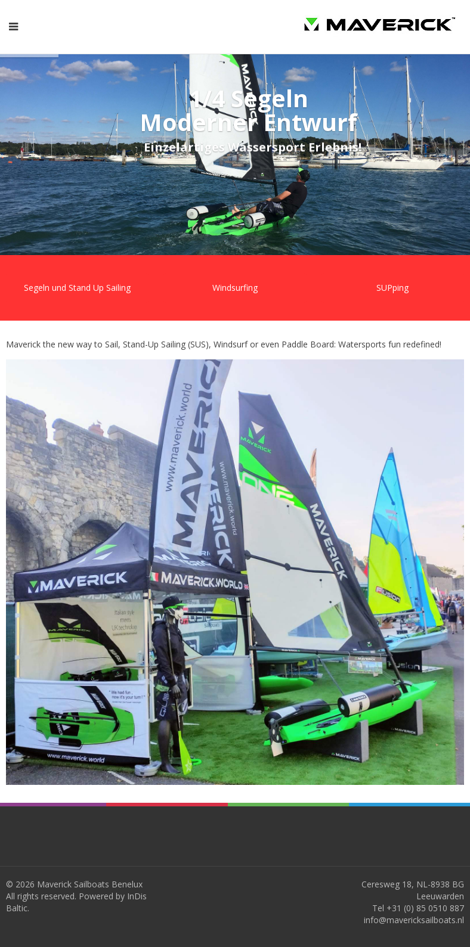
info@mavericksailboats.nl (414, 920)
